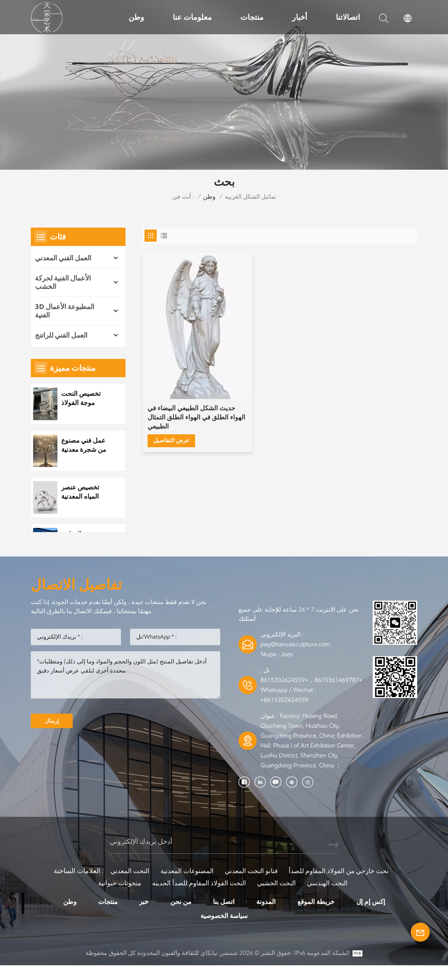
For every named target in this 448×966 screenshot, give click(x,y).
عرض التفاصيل (172, 410)
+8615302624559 (284, 699)
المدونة (267, 901)
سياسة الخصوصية (224, 916)
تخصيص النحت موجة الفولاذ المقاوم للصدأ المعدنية (82, 399)
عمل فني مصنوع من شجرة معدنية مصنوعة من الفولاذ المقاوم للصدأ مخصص (85, 446)
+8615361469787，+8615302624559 (311, 680)
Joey (287, 654)
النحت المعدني (126, 871)
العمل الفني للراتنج (61, 335)
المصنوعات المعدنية (185, 871)
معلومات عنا (192, 17)
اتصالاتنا (348, 17)
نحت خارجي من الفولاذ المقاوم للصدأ (341, 871)
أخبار (299, 17)
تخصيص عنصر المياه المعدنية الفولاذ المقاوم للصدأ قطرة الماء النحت (85, 493)
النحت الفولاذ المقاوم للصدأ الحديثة (198, 883)
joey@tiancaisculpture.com (295, 644)
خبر (142, 901)
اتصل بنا (224, 901)
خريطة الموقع (318, 901)
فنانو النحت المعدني (251, 871)
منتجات (252, 17)
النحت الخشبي (277, 883)
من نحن (179, 901)
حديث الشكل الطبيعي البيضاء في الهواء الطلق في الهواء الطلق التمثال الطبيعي (185, 388)
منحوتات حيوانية (117, 883)
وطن (136, 17)
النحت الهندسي (330, 883)
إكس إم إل (374, 901)
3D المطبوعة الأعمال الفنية (64, 311)
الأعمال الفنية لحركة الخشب (63, 282)
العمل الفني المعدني (63, 258)
